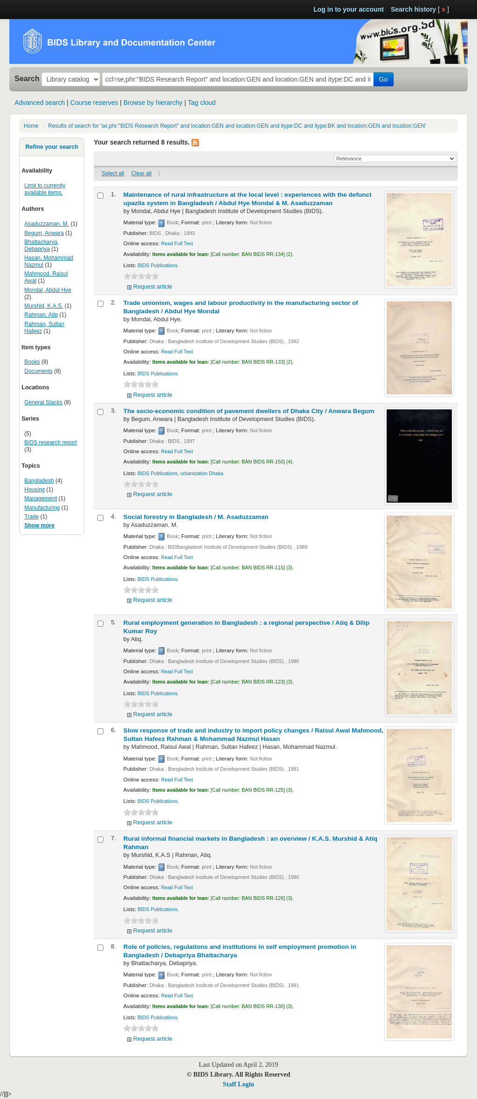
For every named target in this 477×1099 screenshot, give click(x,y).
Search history (413, 9)
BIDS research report (50, 442)
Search (27, 78)
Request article (152, 286)
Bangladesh (39, 480)
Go (383, 79)
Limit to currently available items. (44, 189)
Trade (31, 516)
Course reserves (94, 102)
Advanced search (39, 102)
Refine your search (51, 147)
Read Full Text (177, 243)
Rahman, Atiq (41, 314)
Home (31, 126)
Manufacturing (42, 508)
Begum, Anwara (44, 233)
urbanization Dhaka (201, 473)
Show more (39, 525)
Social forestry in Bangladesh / (195, 516)
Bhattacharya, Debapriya (41, 245)
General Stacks (43, 402)
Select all (113, 173)
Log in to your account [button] (348, 9)
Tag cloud (202, 102)
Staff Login (238, 1084)
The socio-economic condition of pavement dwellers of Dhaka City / (249, 411)
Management (40, 498)
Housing (34, 489)
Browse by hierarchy (153, 102)
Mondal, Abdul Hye (47, 290)
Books (32, 362)
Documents (38, 371)
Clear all (141, 173)
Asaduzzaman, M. (46, 224)
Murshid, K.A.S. (43, 306)
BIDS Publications (157, 265)
